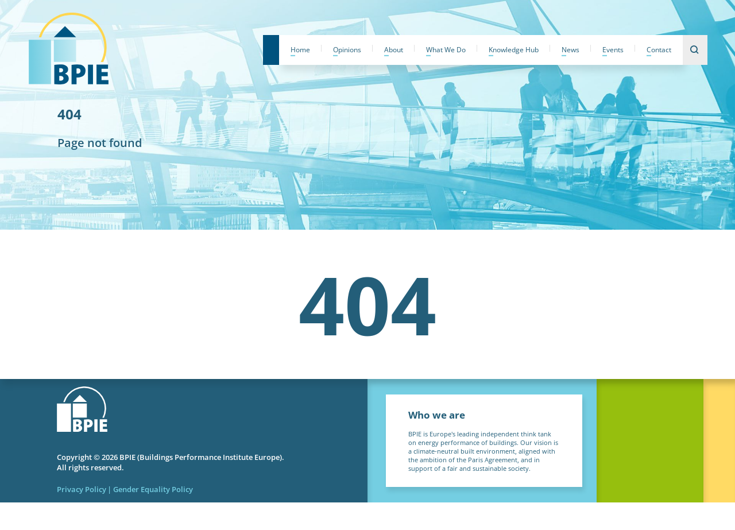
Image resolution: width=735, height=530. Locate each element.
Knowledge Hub (514, 50)
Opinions (347, 50)
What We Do (446, 50)
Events (613, 50)
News (570, 50)
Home (300, 50)
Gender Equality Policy (153, 489)
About (393, 50)
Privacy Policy (81, 489)
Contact (659, 50)
